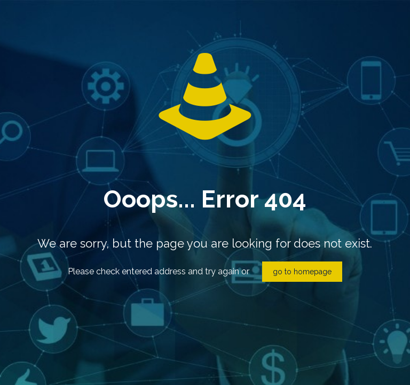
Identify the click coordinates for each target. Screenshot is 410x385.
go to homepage (302, 271)
